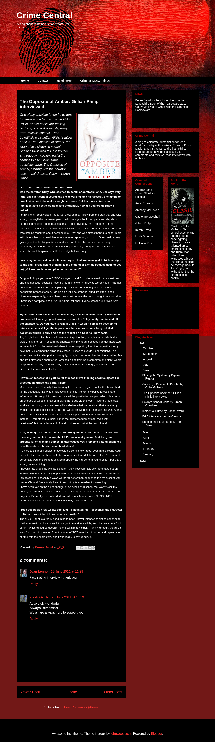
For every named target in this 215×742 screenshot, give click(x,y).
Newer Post (30, 692)
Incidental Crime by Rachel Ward (163, 411)
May (146, 432)
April (146, 437)
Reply (34, 584)
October (148, 348)
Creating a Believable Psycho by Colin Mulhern (162, 386)
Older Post (113, 692)
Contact (42, 80)
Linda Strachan (144, 236)
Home (25, 80)
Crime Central (44, 15)
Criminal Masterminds (95, 80)
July (146, 364)
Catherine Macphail (147, 216)
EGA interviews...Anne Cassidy (161, 416)
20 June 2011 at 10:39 (68, 597)
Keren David (143, 230)
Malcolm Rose (144, 243)
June (146, 370)
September (150, 353)
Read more (64, 80)
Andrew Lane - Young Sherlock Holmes (145, 193)
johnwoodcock (121, 733)
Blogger (156, 733)
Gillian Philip (143, 223)
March (147, 443)
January (148, 454)
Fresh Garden (40, 597)
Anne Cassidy (144, 203)
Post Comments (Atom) (81, 707)
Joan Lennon (40, 571)
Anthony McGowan (147, 210)
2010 (143, 461)
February (149, 448)
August (148, 359)
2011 (143, 343)
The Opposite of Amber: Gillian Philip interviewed (161, 394)
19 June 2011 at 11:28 (67, 571)
